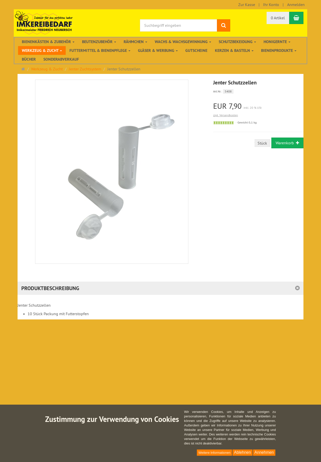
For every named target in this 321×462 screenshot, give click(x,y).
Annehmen (264, 452)
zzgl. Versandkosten (225, 115)
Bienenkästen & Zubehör (48, 41)
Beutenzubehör (99, 41)
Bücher (29, 59)
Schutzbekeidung (237, 41)
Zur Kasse (246, 4)
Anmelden (296, 4)
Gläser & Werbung (158, 50)
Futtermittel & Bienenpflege (99, 50)
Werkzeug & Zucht (42, 50)
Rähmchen (135, 41)
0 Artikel (278, 17)
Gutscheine (196, 50)
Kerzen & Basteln (234, 50)
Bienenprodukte (278, 50)
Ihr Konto (271, 4)
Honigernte (277, 41)
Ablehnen (242, 452)
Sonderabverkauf (61, 59)
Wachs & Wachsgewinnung (183, 41)
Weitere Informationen (214, 452)
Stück (262, 143)
